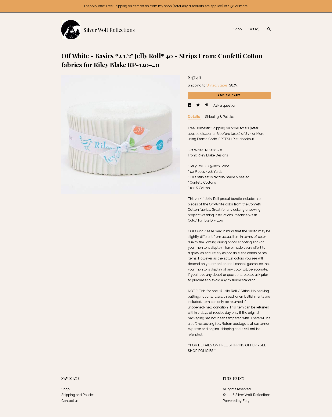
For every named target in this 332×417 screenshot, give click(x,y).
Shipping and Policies (77, 395)
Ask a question (224, 105)
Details (194, 117)
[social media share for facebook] (190, 105)
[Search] (269, 29)
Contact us (70, 401)
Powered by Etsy (236, 401)
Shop (238, 29)
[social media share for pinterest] (207, 105)
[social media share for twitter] (198, 105)
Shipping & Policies (220, 117)
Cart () (253, 29)
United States (217, 85)
